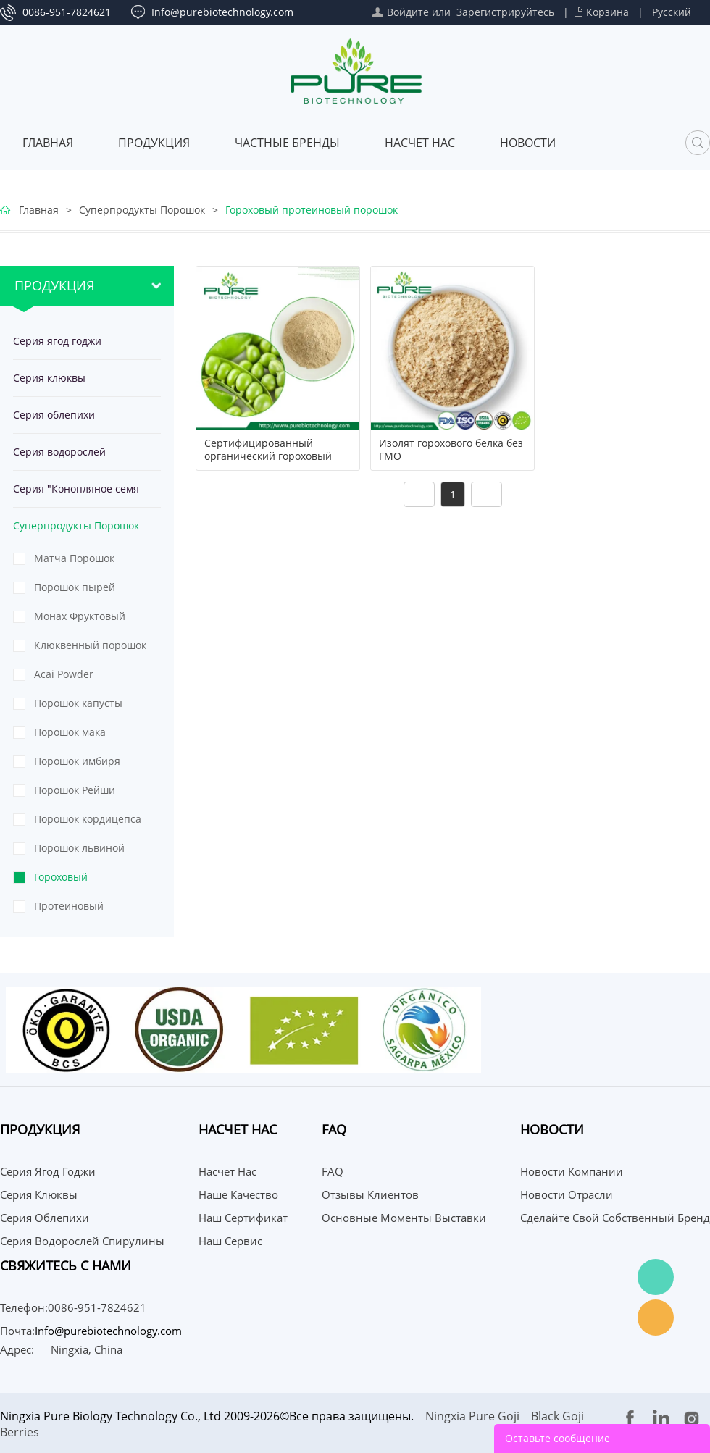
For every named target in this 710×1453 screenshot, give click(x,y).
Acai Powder (63, 674)
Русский (671, 12)
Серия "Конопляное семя (76, 488)
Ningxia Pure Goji (472, 1416)
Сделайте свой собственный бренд (615, 1217)
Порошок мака (70, 732)
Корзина (607, 12)
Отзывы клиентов (370, 1194)
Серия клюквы (49, 378)
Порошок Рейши (74, 790)
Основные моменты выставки (404, 1217)
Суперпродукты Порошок (142, 210)
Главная (47, 143)
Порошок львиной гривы (79, 852)
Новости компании (571, 1171)
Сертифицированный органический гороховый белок (268, 456)
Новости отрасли (566, 1194)
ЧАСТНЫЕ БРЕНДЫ (287, 143)
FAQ (332, 1171)
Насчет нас (420, 143)
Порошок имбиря (77, 761)
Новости (528, 143)
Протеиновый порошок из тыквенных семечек (84, 910)
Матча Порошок (74, 558)
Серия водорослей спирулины (59, 457)
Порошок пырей (74, 587)
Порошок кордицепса (87, 819)
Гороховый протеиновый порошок (311, 210)
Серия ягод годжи (57, 341)
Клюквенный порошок (90, 645)
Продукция (154, 143)
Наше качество (238, 1194)
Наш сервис (230, 1241)
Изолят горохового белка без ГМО (451, 450)
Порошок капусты (78, 703)
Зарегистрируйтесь (505, 12)
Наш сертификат (243, 1217)
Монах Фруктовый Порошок (79, 620)
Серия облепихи (54, 415)
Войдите (408, 12)
